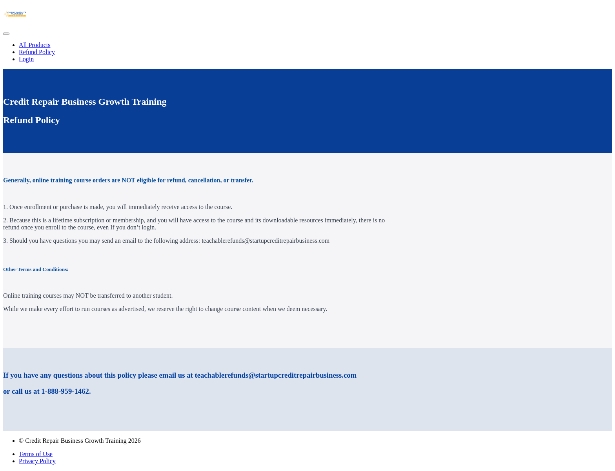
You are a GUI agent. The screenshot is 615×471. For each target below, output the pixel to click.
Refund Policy (37, 52)
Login (26, 59)
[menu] (307, 52)
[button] (6, 34)
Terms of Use (36, 454)
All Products (34, 45)
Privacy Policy (37, 461)
